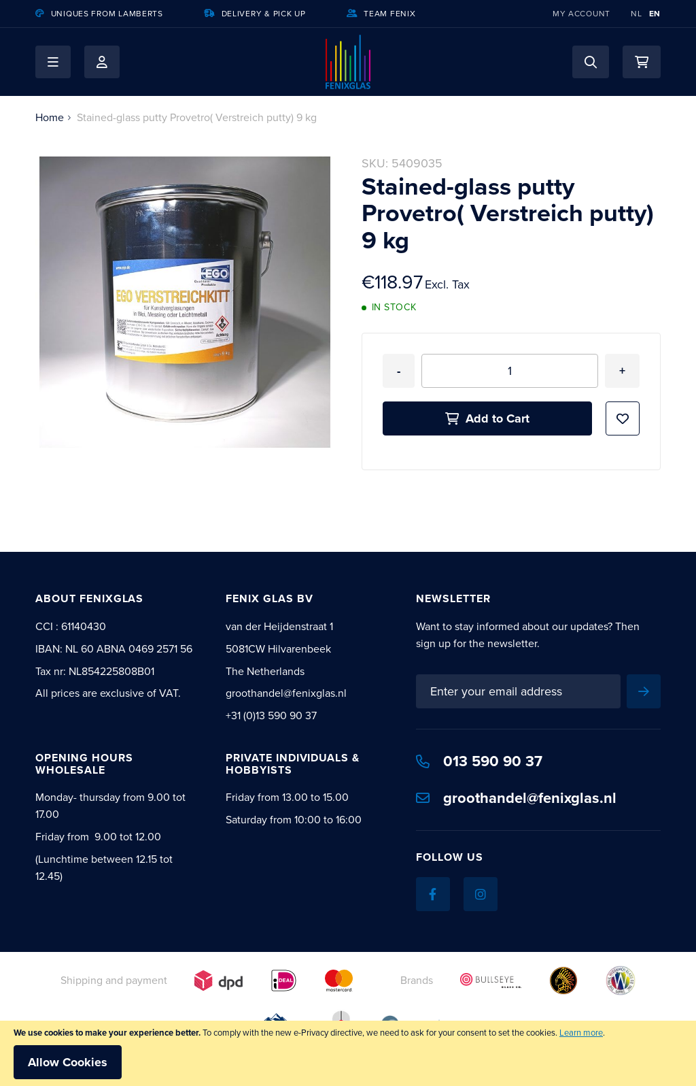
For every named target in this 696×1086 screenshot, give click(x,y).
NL (636, 13)
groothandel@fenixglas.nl (516, 798)
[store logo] (348, 62)
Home (49, 117)
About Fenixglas (89, 598)
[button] (53, 62)
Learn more (581, 1032)
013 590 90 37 (479, 761)
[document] (348, 1053)
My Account (581, 13)
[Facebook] (433, 894)
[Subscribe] (644, 691)
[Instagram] (481, 894)
